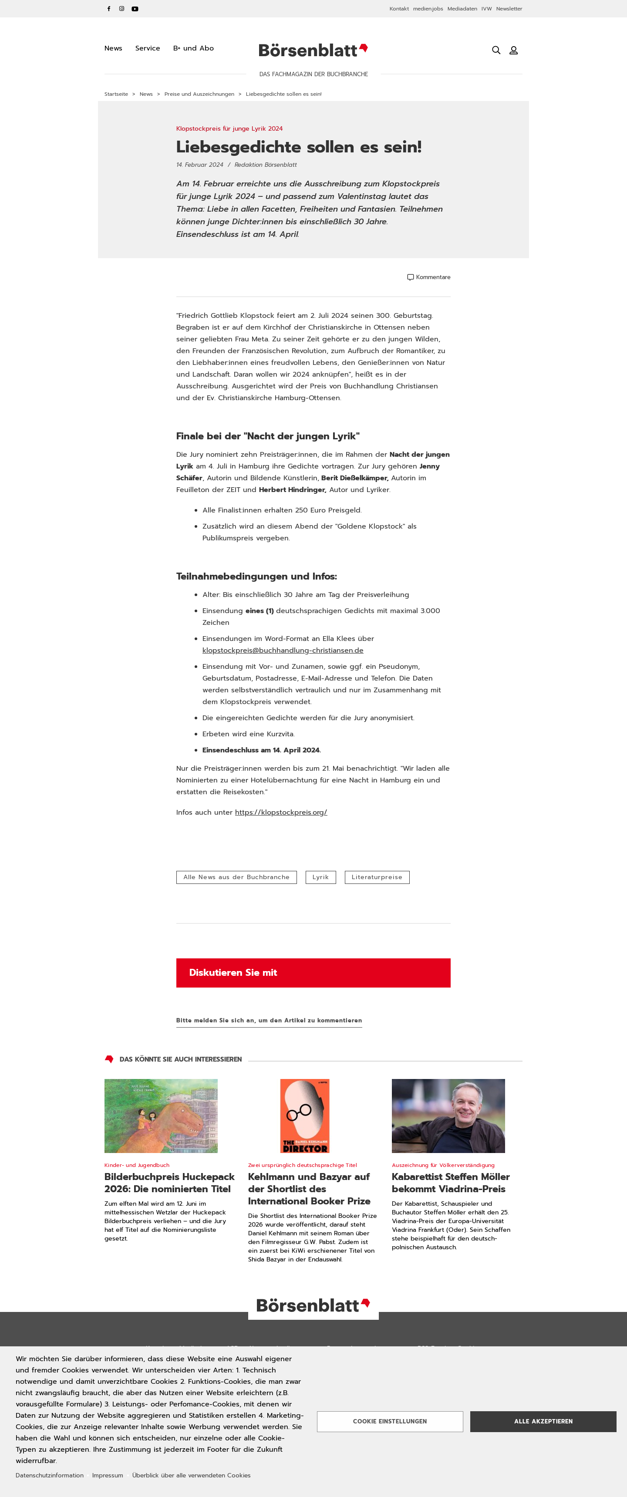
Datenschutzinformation (50, 1475)
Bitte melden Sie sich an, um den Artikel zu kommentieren (269, 1020)
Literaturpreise (377, 877)
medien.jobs (428, 9)
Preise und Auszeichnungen (199, 94)
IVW (487, 9)
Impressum (107, 1475)
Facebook (108, 8)
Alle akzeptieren (543, 1421)
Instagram (122, 8)
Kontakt (399, 9)
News (146, 94)
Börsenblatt (313, 50)
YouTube (135, 8)
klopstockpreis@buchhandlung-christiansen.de (283, 650)
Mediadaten (462, 9)
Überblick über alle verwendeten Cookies (191, 1475)
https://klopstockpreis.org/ (281, 812)
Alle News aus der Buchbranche (236, 877)
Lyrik (321, 877)
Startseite (116, 94)
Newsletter (509, 9)
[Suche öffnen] (496, 50)
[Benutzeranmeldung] (513, 50)
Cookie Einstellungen (390, 1421)
